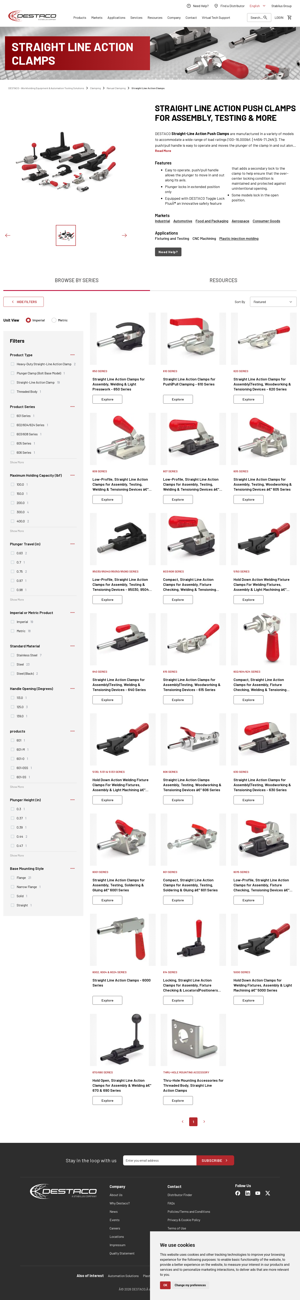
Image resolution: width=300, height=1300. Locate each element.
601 (21, 740)
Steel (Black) (27, 673)
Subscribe (215, 1160)
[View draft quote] (289, 17)
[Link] (79, 18)
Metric (63, 320)
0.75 (22, 571)
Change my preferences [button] (190, 1285)
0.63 (22, 553)
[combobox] (273, 302)
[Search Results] (259, 17)
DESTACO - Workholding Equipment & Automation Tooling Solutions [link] (46, 88)
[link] (197, 6)
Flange (24, 877)
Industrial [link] (162, 221)
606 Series (26, 452)
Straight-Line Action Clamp (38, 382)
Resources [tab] (223, 280)
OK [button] (165, 1285)
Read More (163, 151)
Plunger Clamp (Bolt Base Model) (41, 373)
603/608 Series (29, 434)
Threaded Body (29, 391)
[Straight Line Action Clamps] (150, 53)
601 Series (25, 415)
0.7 (21, 562)
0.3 (21, 809)
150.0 (22, 493)
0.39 (21, 827)
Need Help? (168, 252)
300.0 (23, 512)
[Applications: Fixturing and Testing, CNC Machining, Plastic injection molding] (226, 235)
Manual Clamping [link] (116, 88)
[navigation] (226, 252)
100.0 (22, 484)
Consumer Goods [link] (266, 221)
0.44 (22, 836)
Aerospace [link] (240, 221)
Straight (24, 905)
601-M (22, 749)
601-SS (23, 777)
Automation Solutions (123, 1276)
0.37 (21, 818)
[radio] (28, 320)
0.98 (21, 589)
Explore (107, 399)
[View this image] (66, 235)
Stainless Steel (29, 655)
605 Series (26, 443)
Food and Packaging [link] (212, 221)
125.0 (22, 707)
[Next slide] (124, 235)
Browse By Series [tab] (77, 280)
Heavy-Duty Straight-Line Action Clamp (46, 364)
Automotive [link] (182, 221)
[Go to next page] (204, 1121)
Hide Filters (23, 301)
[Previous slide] (7, 235)
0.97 (21, 580)
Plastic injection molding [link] (239, 238)
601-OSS (24, 768)
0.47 (21, 845)
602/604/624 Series (32, 425)
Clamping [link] (95, 88)
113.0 (21, 697)
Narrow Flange (28, 886)
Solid (22, 896)
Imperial (38, 320)
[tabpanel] (150, 714)
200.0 (22, 502)
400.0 (23, 521)
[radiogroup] (47, 322)
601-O (22, 758)
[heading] (226, 112)
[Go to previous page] (182, 1121)
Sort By (240, 302)
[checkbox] (12, 364)
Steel (23, 664)
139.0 (22, 716)
